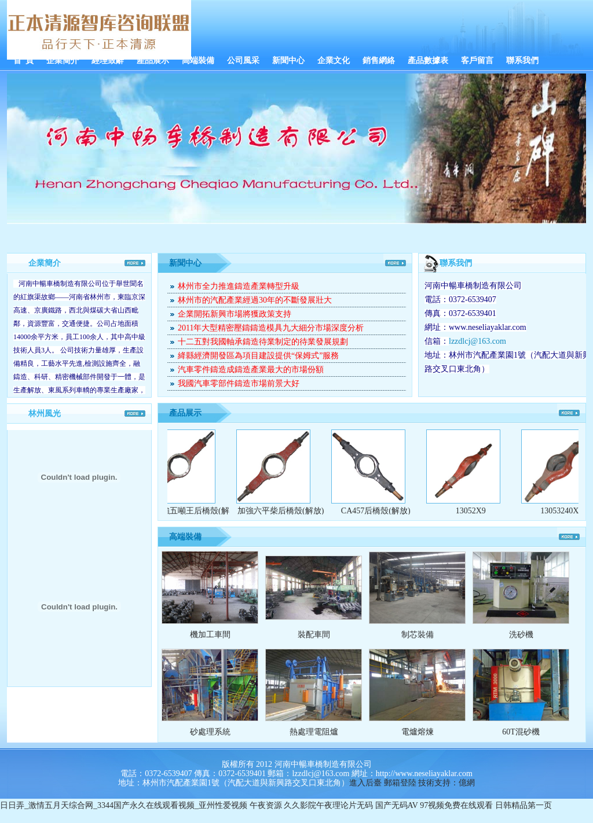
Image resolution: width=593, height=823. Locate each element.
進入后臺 (365, 782)
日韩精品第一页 (523, 805)
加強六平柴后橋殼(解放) (284, 510)
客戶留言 (477, 60)
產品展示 (153, 60)
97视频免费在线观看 (456, 805)
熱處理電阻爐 (314, 732)
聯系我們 (522, 60)
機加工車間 (210, 634)
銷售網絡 (379, 60)
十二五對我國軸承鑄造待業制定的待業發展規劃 (263, 341)
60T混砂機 (521, 732)
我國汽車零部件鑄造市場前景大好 (238, 383)
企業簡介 (62, 60)
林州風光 (44, 413)
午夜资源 (266, 805)
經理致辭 (107, 60)
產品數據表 (428, 60)
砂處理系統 (210, 732)
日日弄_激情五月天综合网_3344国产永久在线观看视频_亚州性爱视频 (123, 805)
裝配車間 (314, 634)
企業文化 (333, 60)
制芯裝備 (417, 634)
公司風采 (243, 60)
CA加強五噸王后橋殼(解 (189, 510)
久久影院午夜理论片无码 (328, 805)
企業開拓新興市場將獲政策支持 (234, 314)
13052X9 (474, 510)
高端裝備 (198, 60)
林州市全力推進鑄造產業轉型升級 (238, 286)
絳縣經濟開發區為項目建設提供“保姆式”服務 (258, 355)
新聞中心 (288, 60)
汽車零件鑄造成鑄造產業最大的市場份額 (251, 369)
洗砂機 (521, 634)
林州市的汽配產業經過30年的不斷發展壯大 (255, 300)
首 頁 (23, 60)
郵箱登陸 (400, 782)
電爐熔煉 (417, 732)
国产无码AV (396, 805)
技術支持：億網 (446, 782)
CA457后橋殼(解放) (379, 510)
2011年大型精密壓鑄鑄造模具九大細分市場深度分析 (271, 328)
